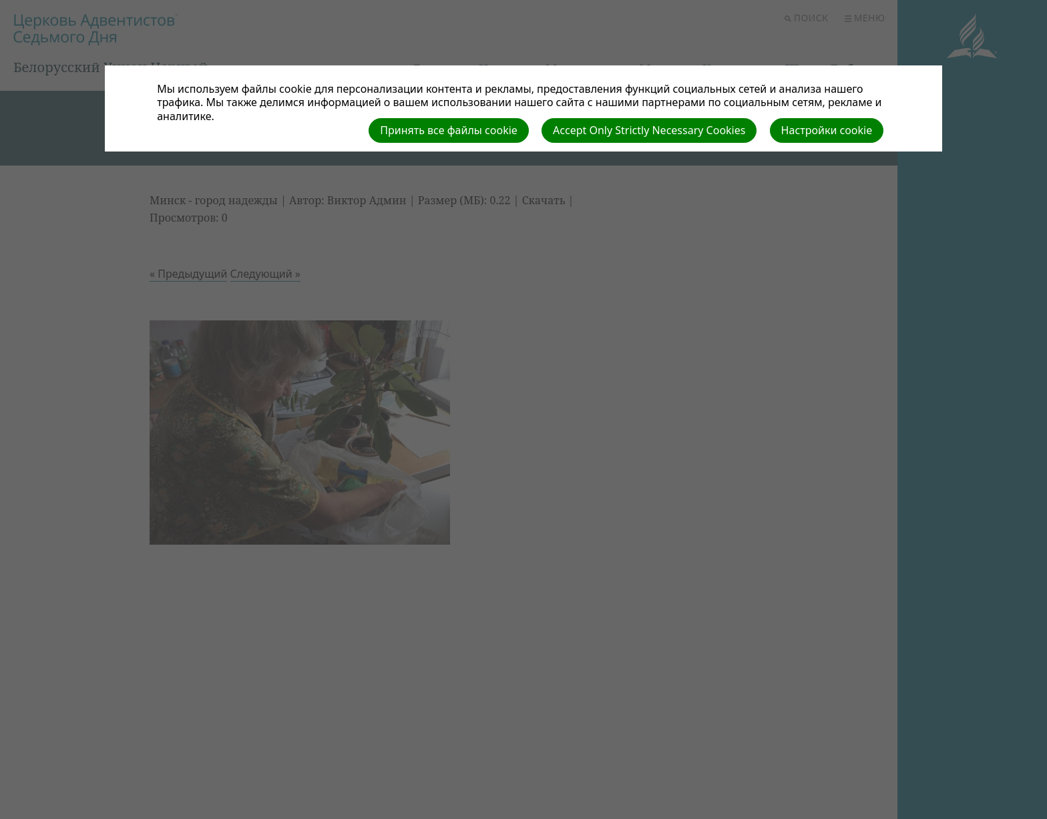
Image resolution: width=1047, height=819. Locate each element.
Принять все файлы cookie (448, 130)
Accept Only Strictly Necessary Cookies (649, 130)
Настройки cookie (827, 130)
